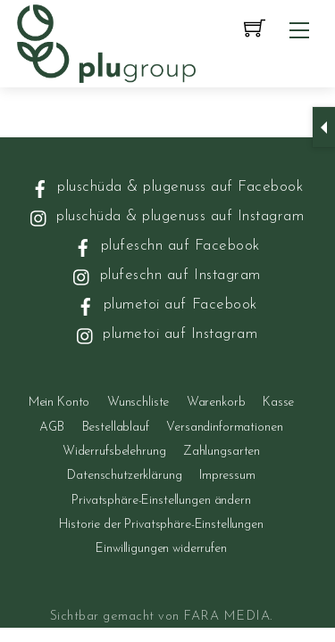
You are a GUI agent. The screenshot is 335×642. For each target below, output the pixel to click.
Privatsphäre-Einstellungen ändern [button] (160, 500)
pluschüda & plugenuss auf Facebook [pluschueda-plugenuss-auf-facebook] (166, 186)
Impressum (227, 475)
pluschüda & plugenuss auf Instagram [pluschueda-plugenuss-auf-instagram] (165, 216)
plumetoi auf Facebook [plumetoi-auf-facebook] (164, 304)
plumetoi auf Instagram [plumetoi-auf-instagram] (165, 334)
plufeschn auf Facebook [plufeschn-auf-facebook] (165, 245)
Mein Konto (59, 402)
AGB (51, 427)
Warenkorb (216, 402)
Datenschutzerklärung (124, 475)
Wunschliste (138, 402)
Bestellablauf (115, 427)
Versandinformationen (224, 427)
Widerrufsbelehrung (114, 451)
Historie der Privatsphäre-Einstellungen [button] (161, 524)
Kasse (278, 402)
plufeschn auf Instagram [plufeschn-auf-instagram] (165, 275)
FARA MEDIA (226, 616)
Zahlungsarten (221, 451)
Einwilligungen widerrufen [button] (161, 549)
